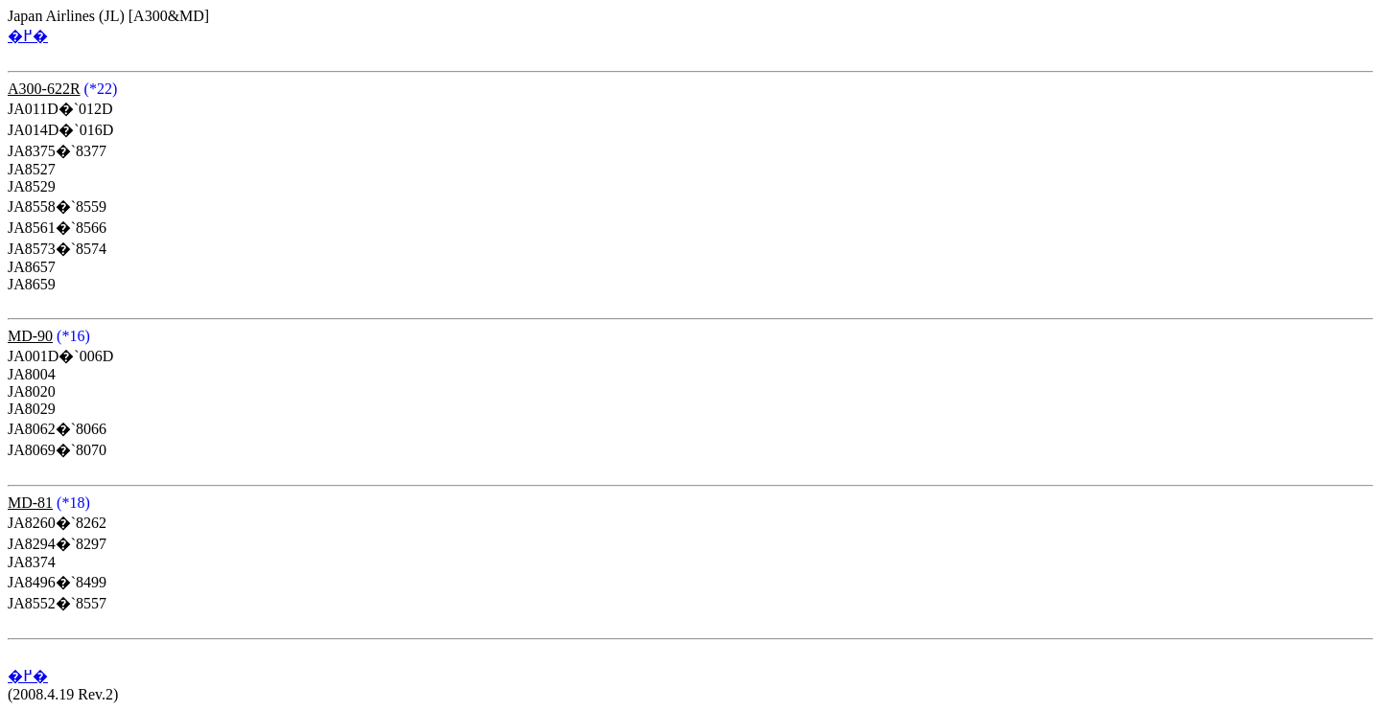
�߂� (28, 36)
